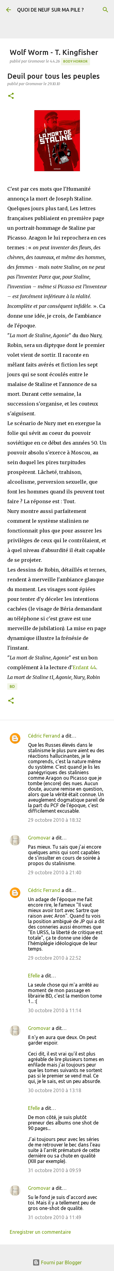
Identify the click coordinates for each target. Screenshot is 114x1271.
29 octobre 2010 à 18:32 (54, 820)
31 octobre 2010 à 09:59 (54, 1170)
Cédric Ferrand (44, 735)
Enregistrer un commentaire (40, 1232)
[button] (11, 96)
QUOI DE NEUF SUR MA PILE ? (50, 10)
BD (12, 686)
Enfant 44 (84, 667)
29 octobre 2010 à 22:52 (54, 958)
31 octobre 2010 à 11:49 (54, 1217)
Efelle (34, 975)
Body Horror (75, 61)
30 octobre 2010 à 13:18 (54, 1090)
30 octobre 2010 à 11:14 (54, 1010)
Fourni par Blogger (57, 1262)
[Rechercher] (105, 9)
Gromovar (39, 837)
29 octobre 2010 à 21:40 (54, 872)
